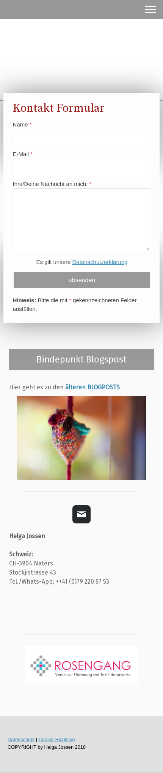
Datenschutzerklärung (100, 262)
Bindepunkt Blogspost (81, 359)
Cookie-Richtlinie (57, 739)
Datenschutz (21, 739)
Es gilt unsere (82, 262)
